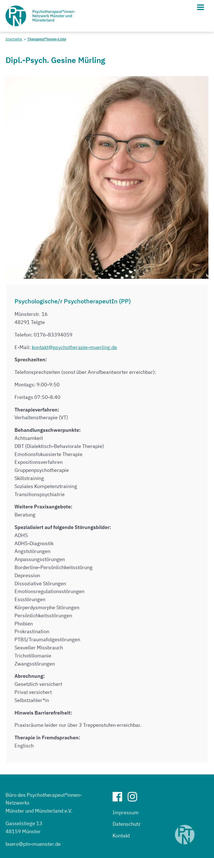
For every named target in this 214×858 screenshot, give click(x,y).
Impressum (126, 812)
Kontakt (121, 835)
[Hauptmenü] (200, 7)
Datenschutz (126, 824)
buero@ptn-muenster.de (33, 844)
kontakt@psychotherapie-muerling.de (74, 347)
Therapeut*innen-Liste (46, 39)
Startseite (14, 39)
